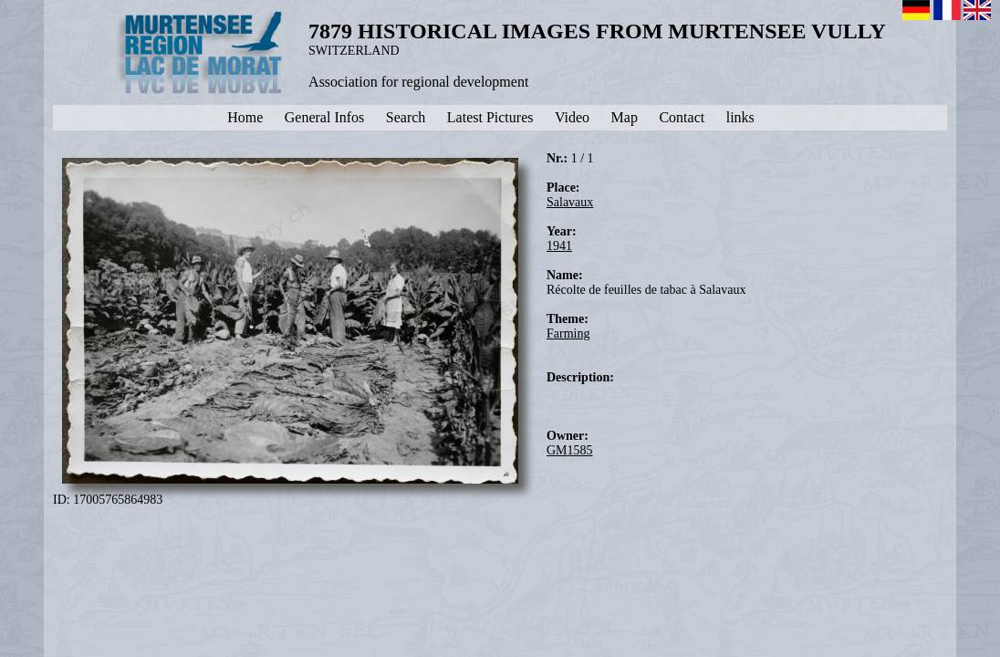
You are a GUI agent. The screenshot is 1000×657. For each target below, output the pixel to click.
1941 (559, 246)
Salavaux (570, 202)
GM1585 (570, 450)
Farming (568, 333)
